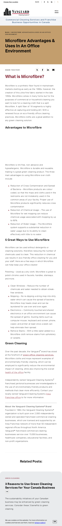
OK (55, 521)
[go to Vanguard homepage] (16, 12)
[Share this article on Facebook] (43, 70)
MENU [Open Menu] (56, 12)
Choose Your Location (11, 2)
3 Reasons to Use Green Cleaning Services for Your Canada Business (30, 486)
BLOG (37, 2)
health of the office (14, 372)
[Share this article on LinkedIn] (48, 70)
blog (7, 32)
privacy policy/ (40, 523)
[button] (58, 2)
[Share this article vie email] (53, 70)
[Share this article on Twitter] (37, 70)
